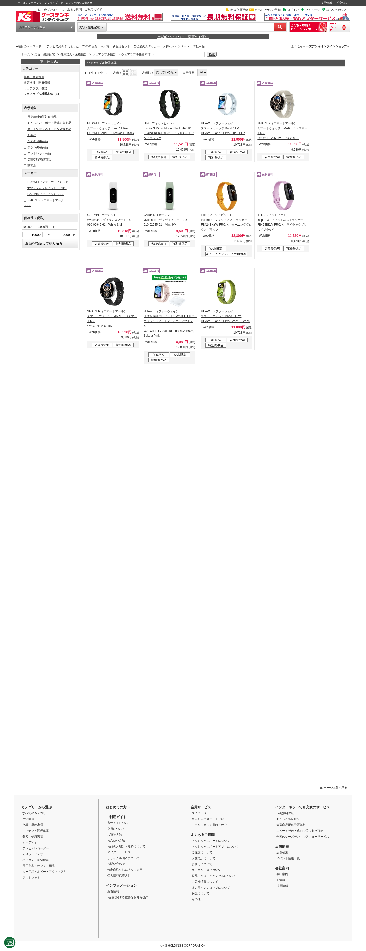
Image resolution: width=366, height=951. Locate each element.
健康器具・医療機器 (73, 54)
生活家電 (28, 819)
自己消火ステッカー (146, 46)
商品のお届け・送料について (126, 846)
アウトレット (31, 877)
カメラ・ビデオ (32, 854)
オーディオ (29, 842)
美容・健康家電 (89, 27)
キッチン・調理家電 (35, 830)
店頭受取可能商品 (39, 159)
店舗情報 (282, 846)
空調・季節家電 (32, 825)
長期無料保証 (285, 813)
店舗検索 (282, 852)
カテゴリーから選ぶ (32, 27)
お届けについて (202, 864)
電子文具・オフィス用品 (38, 866)
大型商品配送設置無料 (291, 825)
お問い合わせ (116, 864)
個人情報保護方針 (119, 875)
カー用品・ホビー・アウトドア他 (44, 871)
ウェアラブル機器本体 (136, 54)
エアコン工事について (206, 870)
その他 (196, 899)
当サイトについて (119, 823)
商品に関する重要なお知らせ (127, 897)
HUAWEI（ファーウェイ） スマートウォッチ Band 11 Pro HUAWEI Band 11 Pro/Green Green (225, 316)
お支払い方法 (116, 840)
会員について (116, 828)
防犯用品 (199, 46)
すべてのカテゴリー (35, 813)
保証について (200, 893)
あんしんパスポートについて (211, 840)
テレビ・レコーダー (35, 848)
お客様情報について (205, 881)
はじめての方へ (48, 9)
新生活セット (121, 46)
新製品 (31, 135)
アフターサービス (119, 852)
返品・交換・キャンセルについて (214, 876)
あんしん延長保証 (288, 819)
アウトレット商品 (39, 153)
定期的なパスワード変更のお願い (183, 37)
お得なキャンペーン (176, 46)
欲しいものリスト (338, 9)
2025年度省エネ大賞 (95, 46)
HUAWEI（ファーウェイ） (48, 182)
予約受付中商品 (37, 141)
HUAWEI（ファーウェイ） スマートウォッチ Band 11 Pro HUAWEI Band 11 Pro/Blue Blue (223, 128)
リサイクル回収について (123, 858)
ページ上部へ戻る (335, 787)
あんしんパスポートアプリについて (215, 846)
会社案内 (343, 3)
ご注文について (202, 852)
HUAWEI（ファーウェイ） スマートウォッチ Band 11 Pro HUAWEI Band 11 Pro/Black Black (110, 128)
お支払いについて (203, 858)
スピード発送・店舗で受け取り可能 (299, 830)
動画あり (33, 165)
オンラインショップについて (211, 887)
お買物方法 (114, 834)
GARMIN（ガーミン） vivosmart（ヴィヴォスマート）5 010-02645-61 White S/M (109, 219)
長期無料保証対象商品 (42, 117)
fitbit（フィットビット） (47, 188)
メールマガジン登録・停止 (209, 825)
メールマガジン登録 (267, 9)
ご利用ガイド (93, 9)
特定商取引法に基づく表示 (124, 869)
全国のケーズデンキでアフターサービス (302, 836)
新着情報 (113, 891)
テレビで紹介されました (63, 46)
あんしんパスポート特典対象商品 (49, 123)
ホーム (25, 54)
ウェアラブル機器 (104, 54)
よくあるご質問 (71, 9)
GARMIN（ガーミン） (45, 194)
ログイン (293, 9)
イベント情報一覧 (288, 858)
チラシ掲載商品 (37, 147)
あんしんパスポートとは (208, 819)
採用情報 (326, 3)
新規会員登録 (239, 9)
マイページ (312, 9)
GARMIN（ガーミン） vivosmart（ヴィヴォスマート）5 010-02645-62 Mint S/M (165, 219)
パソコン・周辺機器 (35, 860)
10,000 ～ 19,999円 (39, 227)
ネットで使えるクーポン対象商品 (49, 129)
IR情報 (280, 880)
